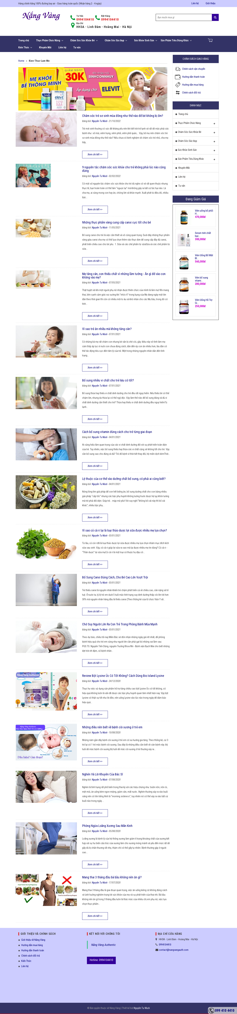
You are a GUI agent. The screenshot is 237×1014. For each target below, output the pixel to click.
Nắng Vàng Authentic (103, 945)
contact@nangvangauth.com (173, 949)
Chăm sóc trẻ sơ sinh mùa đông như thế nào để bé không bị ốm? (122, 116)
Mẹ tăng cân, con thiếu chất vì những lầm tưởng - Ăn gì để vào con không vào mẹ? (124, 275)
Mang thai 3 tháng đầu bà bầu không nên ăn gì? (112, 877)
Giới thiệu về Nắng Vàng (33, 939)
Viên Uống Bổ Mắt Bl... (204, 257)
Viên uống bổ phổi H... (204, 212)
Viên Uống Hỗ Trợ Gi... (203, 301)
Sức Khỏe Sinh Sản (145, 40)
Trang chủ (23, 40)
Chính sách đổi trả (191, 92)
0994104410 (85, 19)
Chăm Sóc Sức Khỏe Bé (84, 40)
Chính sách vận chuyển (193, 68)
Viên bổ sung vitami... (201, 279)
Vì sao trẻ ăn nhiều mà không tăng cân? (107, 329)
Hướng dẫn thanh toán (193, 76)
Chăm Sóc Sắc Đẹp (116, 40)
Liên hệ (195, 3)
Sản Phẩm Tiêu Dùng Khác (176, 40)
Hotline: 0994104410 (101, 960)
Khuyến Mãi (45, 47)
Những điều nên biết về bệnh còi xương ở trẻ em (112, 727)
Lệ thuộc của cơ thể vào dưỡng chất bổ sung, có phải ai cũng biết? (124, 479)
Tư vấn (77, 47)
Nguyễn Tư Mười (99, 121)
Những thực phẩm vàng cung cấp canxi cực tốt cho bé (116, 222)
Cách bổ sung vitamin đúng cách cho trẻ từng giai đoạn (117, 432)
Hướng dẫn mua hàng (193, 84)
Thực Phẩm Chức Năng (49, 40)
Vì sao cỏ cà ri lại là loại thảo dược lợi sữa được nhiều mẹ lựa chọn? (124, 530)
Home (21, 60)
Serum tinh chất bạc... (203, 234)
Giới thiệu (210, 3)
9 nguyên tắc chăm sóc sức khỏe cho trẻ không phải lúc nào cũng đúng (124, 169)
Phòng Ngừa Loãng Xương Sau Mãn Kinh (107, 826)
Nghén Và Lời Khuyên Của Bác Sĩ (102, 774)
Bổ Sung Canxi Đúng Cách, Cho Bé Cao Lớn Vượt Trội (115, 577)
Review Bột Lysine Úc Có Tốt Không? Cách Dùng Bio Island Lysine (123, 676)
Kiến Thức (25, 47)
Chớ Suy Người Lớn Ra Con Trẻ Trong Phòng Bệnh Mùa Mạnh (119, 624)
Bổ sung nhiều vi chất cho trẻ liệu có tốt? (108, 380)
